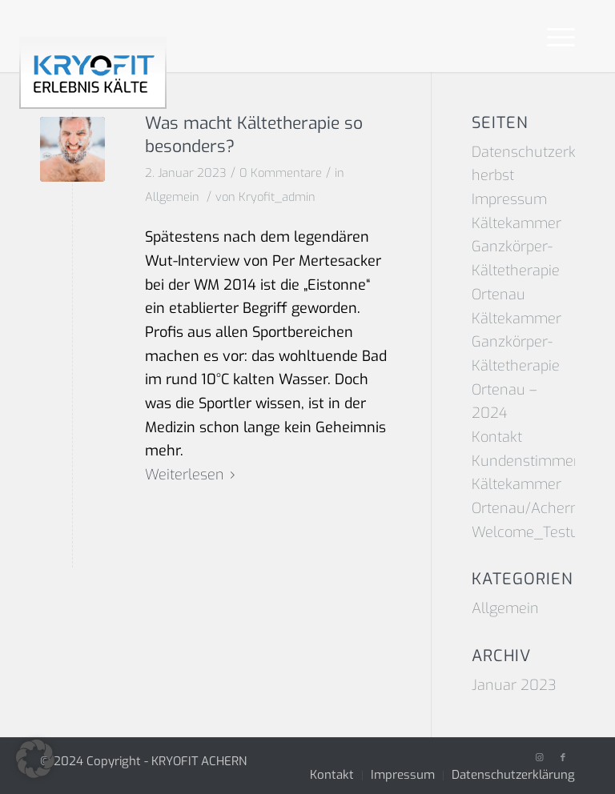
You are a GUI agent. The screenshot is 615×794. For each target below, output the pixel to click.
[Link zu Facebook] (563, 758)
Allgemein (172, 197)
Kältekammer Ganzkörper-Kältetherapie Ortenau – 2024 (516, 366)
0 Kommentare (280, 173)
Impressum (509, 199)
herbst (493, 175)
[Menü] (553, 36)
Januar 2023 (514, 685)
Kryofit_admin (277, 197)
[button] (35, 759)
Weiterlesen (193, 474)
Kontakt (497, 437)
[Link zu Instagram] (539, 758)
